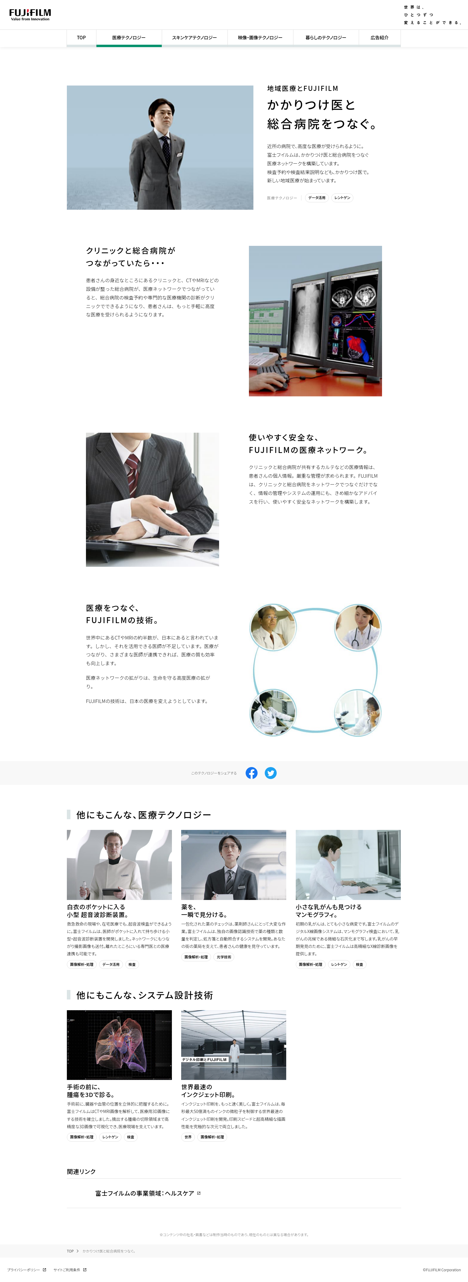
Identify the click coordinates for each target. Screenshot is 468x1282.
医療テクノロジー (129, 37)
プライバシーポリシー (23, 1269)
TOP (81, 37)
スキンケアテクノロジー (194, 37)
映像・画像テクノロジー (260, 37)
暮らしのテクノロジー (325, 37)
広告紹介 (380, 37)
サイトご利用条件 (66, 1269)
